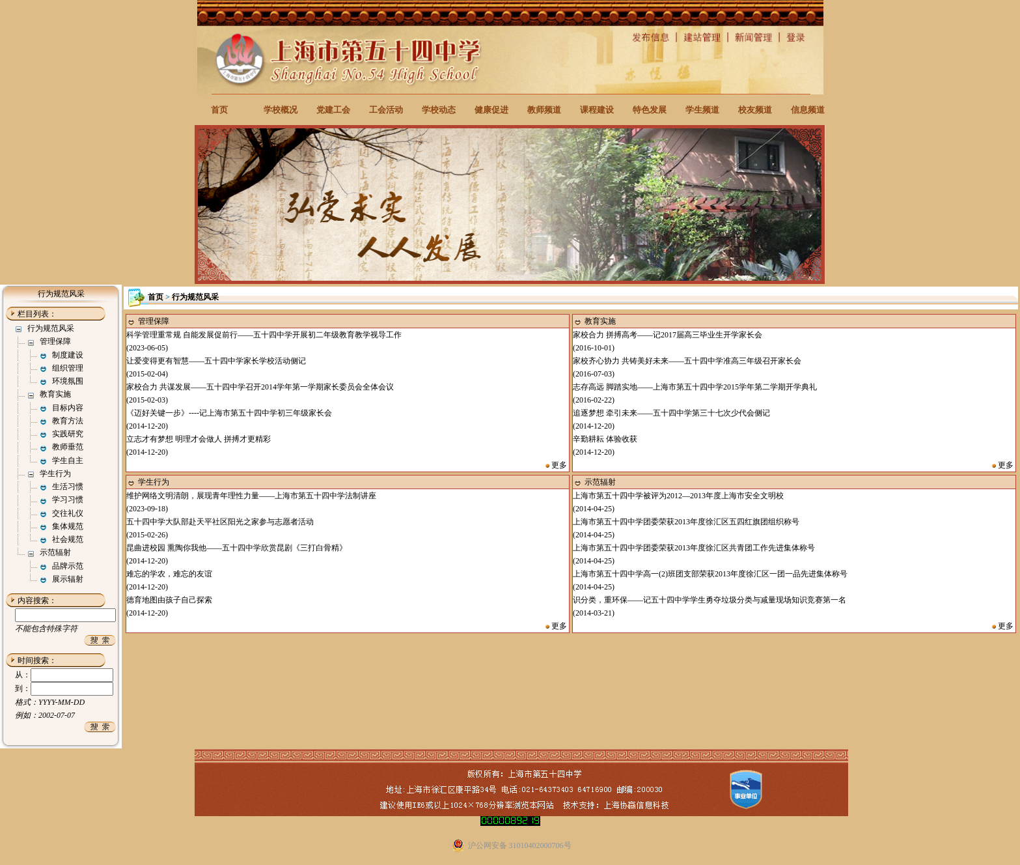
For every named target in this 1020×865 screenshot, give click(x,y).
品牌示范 (67, 566)
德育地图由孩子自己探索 (169, 599)
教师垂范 (67, 446)
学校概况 (280, 110)
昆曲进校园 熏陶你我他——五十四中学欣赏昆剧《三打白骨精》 (236, 547)
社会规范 (67, 539)
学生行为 (55, 473)
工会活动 (386, 110)
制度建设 (67, 355)
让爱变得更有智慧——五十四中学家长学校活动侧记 (216, 360)
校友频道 (755, 110)
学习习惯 (67, 499)
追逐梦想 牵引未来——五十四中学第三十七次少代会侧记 (671, 413)
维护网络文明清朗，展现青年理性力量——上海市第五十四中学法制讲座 (251, 495)
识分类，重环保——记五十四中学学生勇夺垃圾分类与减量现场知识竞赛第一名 (709, 599)
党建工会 (333, 110)
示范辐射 (55, 552)
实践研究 (67, 433)
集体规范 (67, 526)
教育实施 (55, 394)
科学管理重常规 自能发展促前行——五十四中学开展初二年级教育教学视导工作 (264, 334)
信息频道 (808, 110)
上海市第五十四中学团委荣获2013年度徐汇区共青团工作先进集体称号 (694, 547)
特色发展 (650, 110)
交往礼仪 (67, 513)
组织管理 (67, 368)
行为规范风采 (50, 328)
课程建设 (597, 110)
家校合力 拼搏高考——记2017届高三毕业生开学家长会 (667, 334)
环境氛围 (67, 381)
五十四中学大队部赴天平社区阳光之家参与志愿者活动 (220, 521)
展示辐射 (67, 579)
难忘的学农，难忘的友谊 (169, 573)
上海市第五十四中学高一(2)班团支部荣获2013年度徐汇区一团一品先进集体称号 (710, 573)
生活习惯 (67, 486)
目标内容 (67, 407)
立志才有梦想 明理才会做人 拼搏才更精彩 (198, 439)
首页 (219, 110)
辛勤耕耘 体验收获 (605, 439)
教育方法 (67, 420)
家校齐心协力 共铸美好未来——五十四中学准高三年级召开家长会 (687, 360)
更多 (559, 465)
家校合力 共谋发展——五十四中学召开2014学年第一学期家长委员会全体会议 (260, 386)
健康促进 (491, 110)
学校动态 (439, 110)
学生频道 (702, 110)
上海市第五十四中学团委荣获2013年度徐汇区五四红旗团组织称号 (686, 521)
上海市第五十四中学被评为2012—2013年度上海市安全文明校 (678, 495)
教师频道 (544, 110)
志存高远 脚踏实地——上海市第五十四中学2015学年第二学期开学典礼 (695, 386)
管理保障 (55, 341)
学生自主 (67, 460)
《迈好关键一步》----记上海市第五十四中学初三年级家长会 (229, 413)
